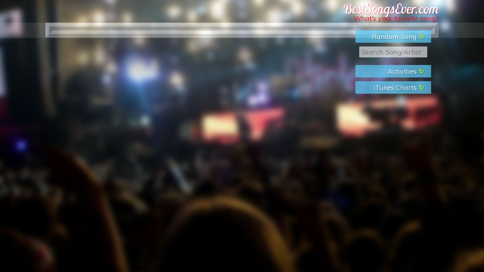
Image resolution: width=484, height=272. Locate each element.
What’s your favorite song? (396, 18)
